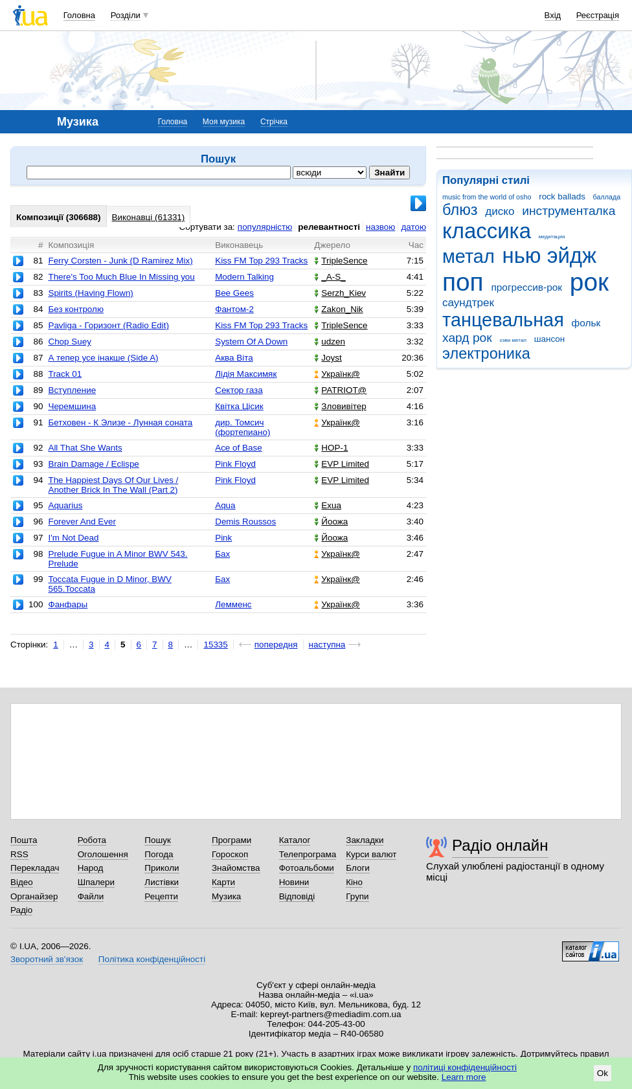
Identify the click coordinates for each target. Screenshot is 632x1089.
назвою (380, 227)
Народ (91, 868)
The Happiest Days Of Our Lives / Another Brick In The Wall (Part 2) (113, 485)
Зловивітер (340, 406)
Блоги (358, 868)
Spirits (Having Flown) (90, 293)
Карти (223, 882)
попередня (276, 644)
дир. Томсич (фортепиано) (242, 427)
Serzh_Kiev (340, 293)
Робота (92, 840)
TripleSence (340, 260)
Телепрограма (308, 854)
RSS (19, 854)
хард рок (467, 337)
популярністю (265, 227)
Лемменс (233, 604)
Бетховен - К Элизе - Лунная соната (120, 422)
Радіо (21, 910)
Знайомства (236, 868)
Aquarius (65, 505)
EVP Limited (341, 464)
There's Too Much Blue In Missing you (121, 277)
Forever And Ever (82, 521)
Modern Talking (244, 277)
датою (413, 227)
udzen (329, 341)
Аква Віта (234, 358)
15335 (215, 644)
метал (468, 256)
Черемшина (72, 406)
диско (499, 211)
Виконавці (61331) (148, 217)
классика (486, 231)
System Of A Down (251, 341)
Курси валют (371, 854)
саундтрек (468, 303)
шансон (549, 339)
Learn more (464, 1077)
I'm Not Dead (73, 538)
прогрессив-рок (526, 287)
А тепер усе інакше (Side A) (103, 358)
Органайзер (34, 896)
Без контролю (76, 309)
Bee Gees (234, 293)
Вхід (553, 15)
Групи (357, 896)
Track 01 (65, 374)
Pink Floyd (235, 464)
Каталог (295, 840)
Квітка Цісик (239, 406)
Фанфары (67, 604)
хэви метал (512, 340)
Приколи (161, 868)
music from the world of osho (486, 197)
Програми (231, 840)
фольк (586, 322)
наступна (327, 644)
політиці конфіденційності (465, 1067)
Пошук (157, 840)
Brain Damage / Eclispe (93, 464)
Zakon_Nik (338, 309)
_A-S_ (329, 277)
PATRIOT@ (340, 390)
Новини (294, 882)
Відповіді (297, 896)
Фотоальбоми (306, 868)
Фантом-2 (234, 309)
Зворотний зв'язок (46, 959)
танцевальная (503, 319)
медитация (552, 237)
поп (463, 282)
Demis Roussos (245, 521)
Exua (327, 505)
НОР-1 (331, 448)
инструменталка (568, 211)
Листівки (161, 882)
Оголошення (103, 854)
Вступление (72, 390)
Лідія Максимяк (245, 374)
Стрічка (274, 121)
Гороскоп (230, 854)
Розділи (126, 15)
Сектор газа (238, 390)
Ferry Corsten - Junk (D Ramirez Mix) (120, 260)
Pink (223, 538)
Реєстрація (597, 15)
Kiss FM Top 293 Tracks (261, 260)
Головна (79, 15)
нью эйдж (549, 255)
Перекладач (34, 868)
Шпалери (96, 882)
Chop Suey (69, 341)
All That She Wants (85, 448)
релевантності (329, 227)
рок (589, 282)
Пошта (23, 840)
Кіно (354, 882)
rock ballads (562, 196)
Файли (91, 896)
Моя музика (224, 121)
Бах (222, 554)
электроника (486, 353)
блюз (460, 209)
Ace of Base (238, 448)
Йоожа (331, 521)
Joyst (327, 358)
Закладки (364, 840)
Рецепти (161, 896)
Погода (158, 854)
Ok (602, 1073)
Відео (21, 882)
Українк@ (336, 374)
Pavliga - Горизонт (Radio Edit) (108, 325)
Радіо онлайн (500, 845)
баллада (607, 197)
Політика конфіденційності (151, 959)
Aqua (225, 505)
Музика (226, 896)
